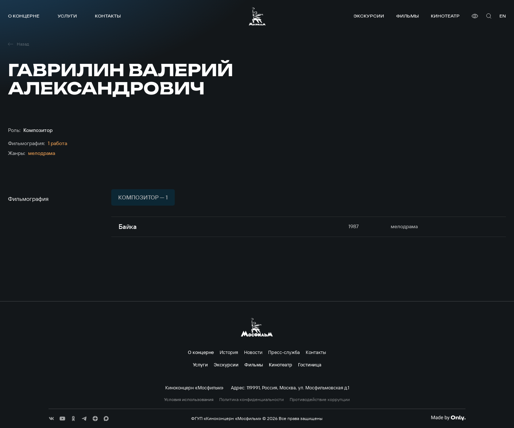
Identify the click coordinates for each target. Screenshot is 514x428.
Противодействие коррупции (320, 399)
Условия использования (188, 399)
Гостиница (309, 364)
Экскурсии (368, 16)
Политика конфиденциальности (251, 399)
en (502, 16)
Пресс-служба (284, 352)
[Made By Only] (448, 418)
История (229, 352)
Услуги (67, 16)
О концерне (23, 16)
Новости (253, 352)
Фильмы (407, 16)
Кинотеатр (445, 16)
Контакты (108, 16)
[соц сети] (51, 418)
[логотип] (257, 16)
